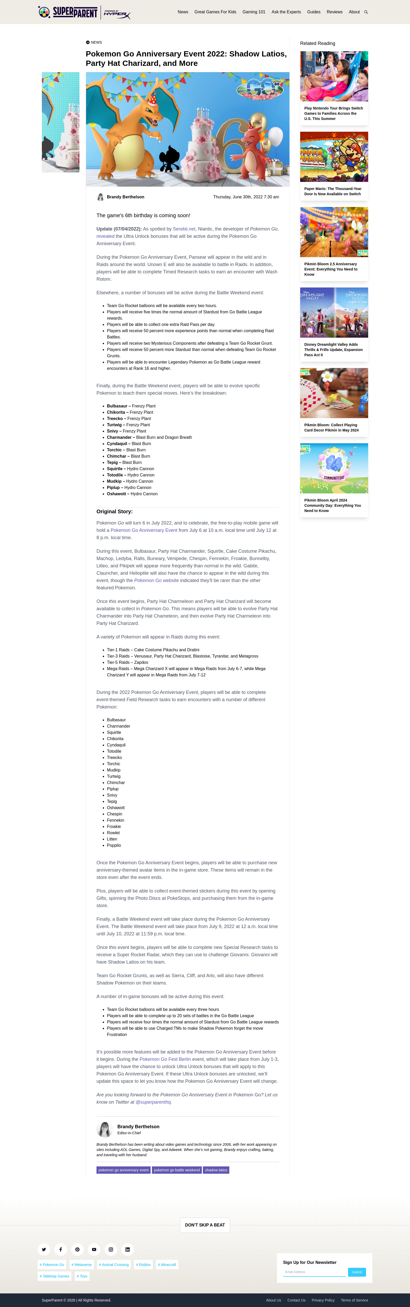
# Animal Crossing (114, 1265)
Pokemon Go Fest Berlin (165, 1059)
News (183, 12)
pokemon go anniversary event (124, 1170)
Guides (314, 12)
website (156, 580)
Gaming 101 (254, 12)
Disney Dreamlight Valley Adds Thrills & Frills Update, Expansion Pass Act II (333, 349)
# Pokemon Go (52, 1265)
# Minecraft (167, 1265)
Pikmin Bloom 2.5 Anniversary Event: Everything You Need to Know (330, 269)
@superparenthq (153, 1102)
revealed (105, 236)
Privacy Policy (323, 1300)
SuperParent (53, 1300)
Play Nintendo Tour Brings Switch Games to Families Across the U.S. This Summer (333, 113)
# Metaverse (82, 1265)
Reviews (335, 12)
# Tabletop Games (54, 1276)
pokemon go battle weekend (177, 1170)
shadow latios (216, 1170)
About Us (273, 1300)
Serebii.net (184, 229)
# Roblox (143, 1265)
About (354, 12)
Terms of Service (354, 1300)
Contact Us (296, 1300)
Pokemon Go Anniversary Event (144, 530)
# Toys (82, 1276)
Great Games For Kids (215, 12)
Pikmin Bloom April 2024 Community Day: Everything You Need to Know (332, 505)
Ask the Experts (286, 12)
